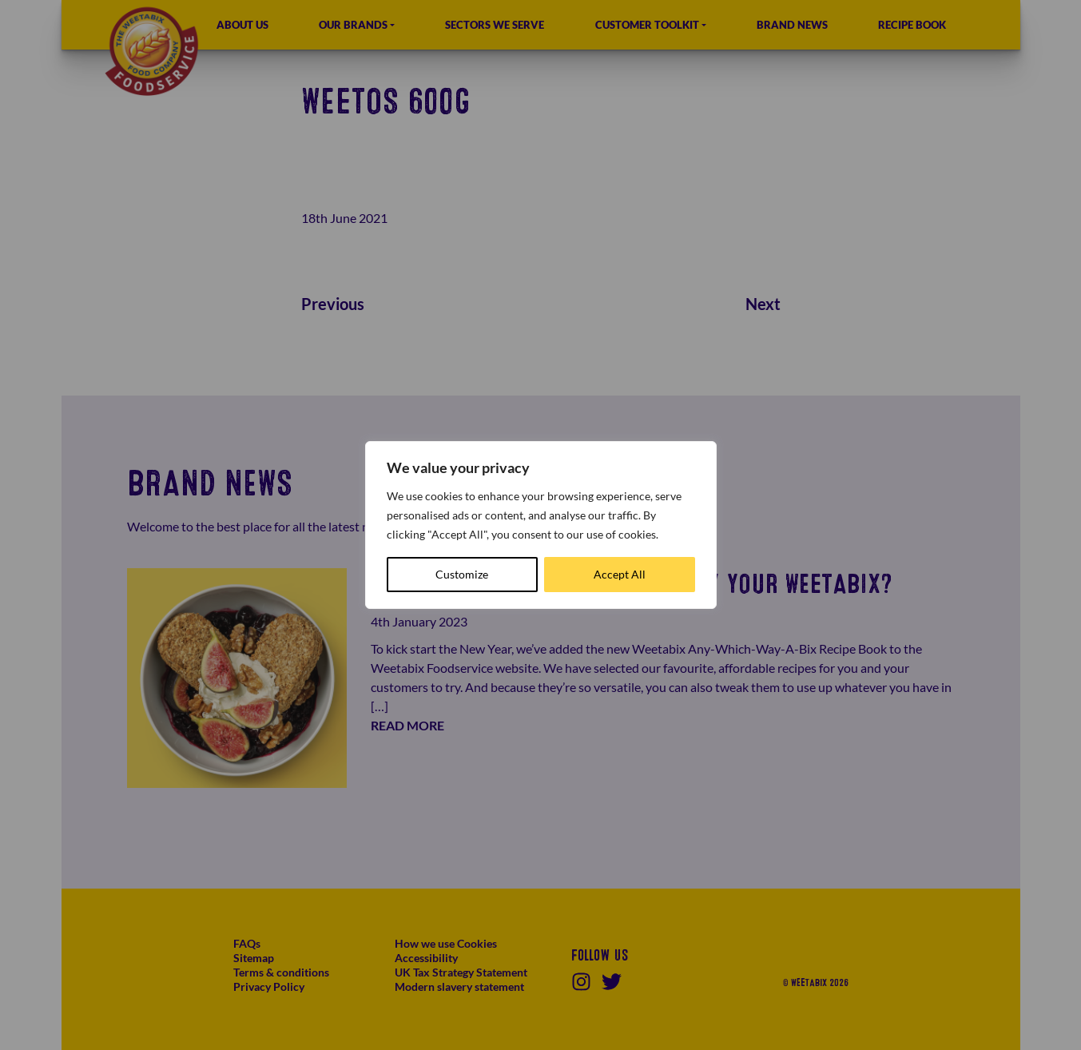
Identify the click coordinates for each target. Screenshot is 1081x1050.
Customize (461, 574)
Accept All (620, 574)
